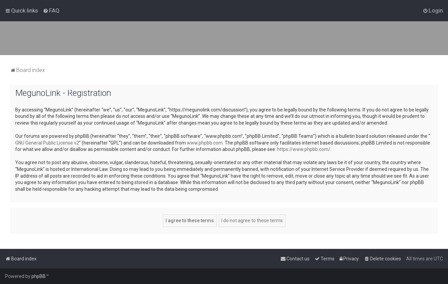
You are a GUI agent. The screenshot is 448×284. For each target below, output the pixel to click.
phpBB (38, 276)
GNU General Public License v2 (47, 143)
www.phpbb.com (205, 143)
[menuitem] (51, 10)
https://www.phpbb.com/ (303, 149)
